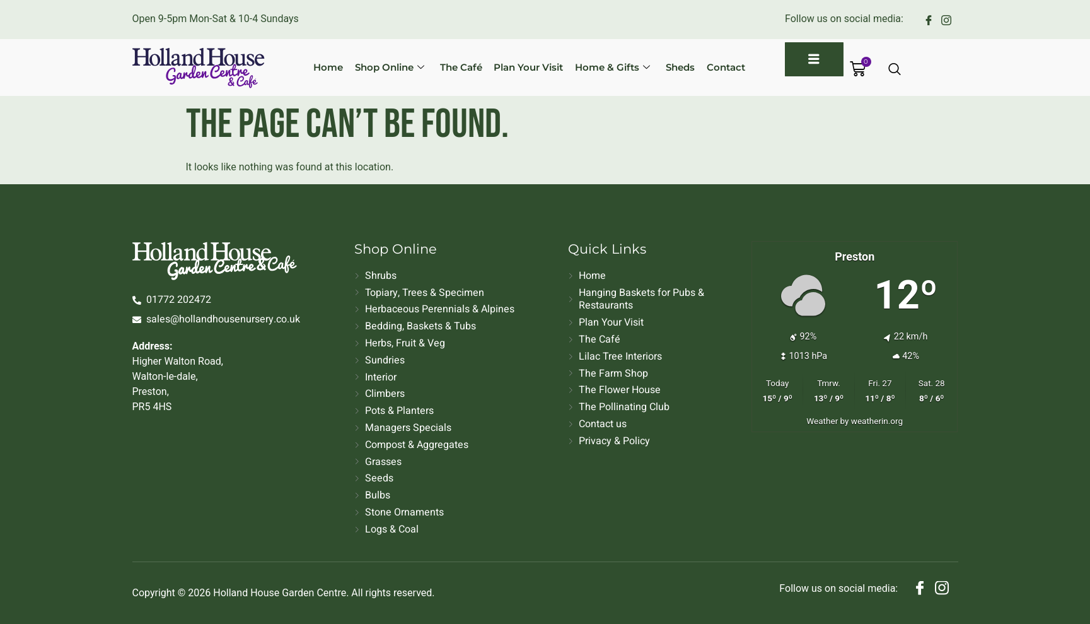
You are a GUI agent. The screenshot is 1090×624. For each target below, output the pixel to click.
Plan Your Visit (524, 67)
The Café (458, 67)
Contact (716, 67)
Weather (822, 421)
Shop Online (388, 67)
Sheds (672, 67)
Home (329, 67)
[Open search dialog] (895, 70)
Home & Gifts (606, 67)
